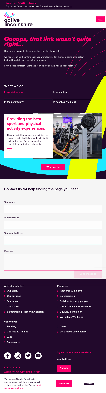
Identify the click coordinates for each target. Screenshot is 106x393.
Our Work (12, 290)
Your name (9, 219)
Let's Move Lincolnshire (73, 331)
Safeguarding (67, 296)
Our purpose (14, 296)
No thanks (89, 383)
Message (8, 262)
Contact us (13, 306)
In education (60, 92)
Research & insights (71, 290)
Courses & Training (17, 331)
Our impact (13, 301)
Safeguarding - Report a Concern (25, 311)
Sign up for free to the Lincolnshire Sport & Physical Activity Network (39, 6)
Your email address (13, 250)
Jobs (9, 337)
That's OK (64, 383)
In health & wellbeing (64, 102)
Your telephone (11, 235)
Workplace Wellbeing (71, 317)
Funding (11, 326)
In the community (14, 102)
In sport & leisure (13, 92)
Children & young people (74, 301)
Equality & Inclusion (71, 311)
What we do (53, 167)
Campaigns (13, 342)
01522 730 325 (12, 367)
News (63, 326)
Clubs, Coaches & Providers (75, 306)
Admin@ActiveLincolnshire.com (22, 371)
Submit (64, 368)
